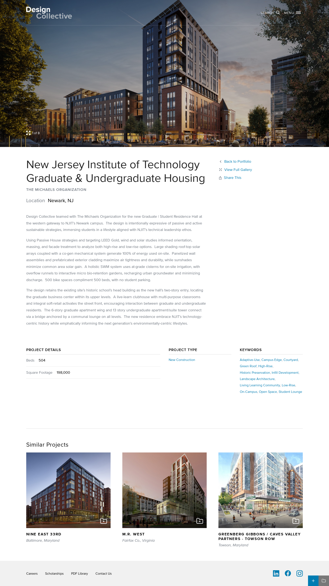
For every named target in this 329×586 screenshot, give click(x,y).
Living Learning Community (260, 385)
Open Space (268, 391)
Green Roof (248, 366)
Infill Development (285, 372)
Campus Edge (271, 360)
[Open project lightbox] (128, 133)
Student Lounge (290, 391)
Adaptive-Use (250, 360)
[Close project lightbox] (235, 170)
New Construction (182, 360)
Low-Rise (288, 385)
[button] (292, 13)
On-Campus (248, 391)
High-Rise (265, 366)
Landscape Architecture (257, 379)
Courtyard (290, 360)
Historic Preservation (255, 372)
